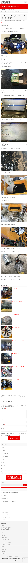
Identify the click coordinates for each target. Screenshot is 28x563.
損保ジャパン (5, 500)
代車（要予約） (5, 458)
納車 (3, 473)
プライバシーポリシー (6, 517)
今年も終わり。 (15, 314)
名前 (2, 421)
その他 (3, 452)
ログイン (4, 519)
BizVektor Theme (16, 558)
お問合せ (4, 553)
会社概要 (4, 549)
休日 (3, 461)
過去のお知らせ (5, 512)
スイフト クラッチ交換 (18, 340)
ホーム (3, 509)
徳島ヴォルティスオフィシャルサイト (10, 503)
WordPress (9, 558)
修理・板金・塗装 (5, 539)
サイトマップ (4, 514)
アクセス (4, 551)
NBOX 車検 (15, 288)
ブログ (3, 546)
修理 (3, 464)
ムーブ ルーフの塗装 (17, 301)
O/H (1, 22)
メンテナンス (5, 455)
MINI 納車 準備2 (16, 327)
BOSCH (4, 497)
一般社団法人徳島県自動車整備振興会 (10, 494)
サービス (4, 535)
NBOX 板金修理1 (16, 353)
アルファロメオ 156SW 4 (18, 366)
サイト (2, 430)
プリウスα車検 (15, 379)
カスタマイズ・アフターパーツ (8, 542)
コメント (3, 408)
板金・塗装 (4, 470)
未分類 (3, 467)
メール (3, 426)
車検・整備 (4, 537)
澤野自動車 (12, 556)
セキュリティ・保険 (6, 544)
